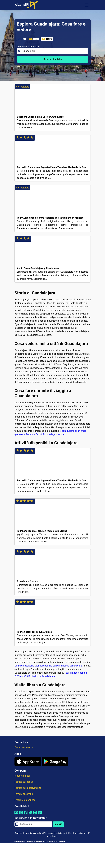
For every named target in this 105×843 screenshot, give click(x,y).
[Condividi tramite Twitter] (30, 814)
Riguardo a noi (22, 775)
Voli (22, 39)
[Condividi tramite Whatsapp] (21, 814)
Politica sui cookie (23, 781)
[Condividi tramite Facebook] (25, 814)
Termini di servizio (23, 794)
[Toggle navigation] (87, 5)
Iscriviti (58, 824)
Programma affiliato (24, 800)
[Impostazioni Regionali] (80, 5)
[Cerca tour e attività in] (54, 51)
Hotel (34, 39)
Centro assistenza (23, 747)
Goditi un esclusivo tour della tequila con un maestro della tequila (48, 665)
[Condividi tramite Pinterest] (35, 814)
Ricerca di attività (52, 59)
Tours (47, 39)
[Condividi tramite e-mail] (16, 814)
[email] (35, 824)
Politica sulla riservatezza (27, 787)
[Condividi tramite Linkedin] (40, 814)
